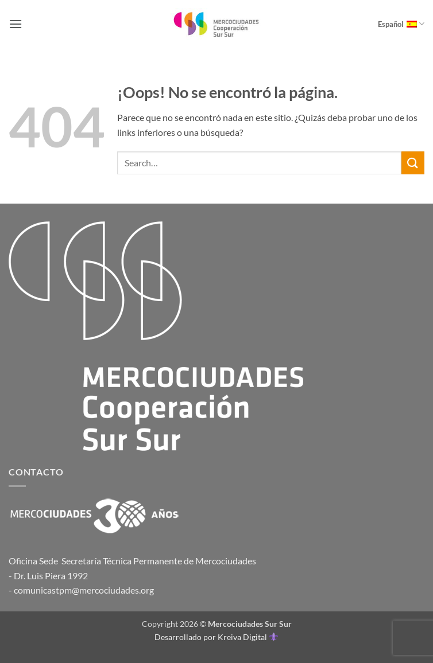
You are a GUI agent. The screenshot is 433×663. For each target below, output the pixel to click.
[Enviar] (412, 162)
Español (401, 23)
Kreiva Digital (247, 637)
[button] (15, 24)
